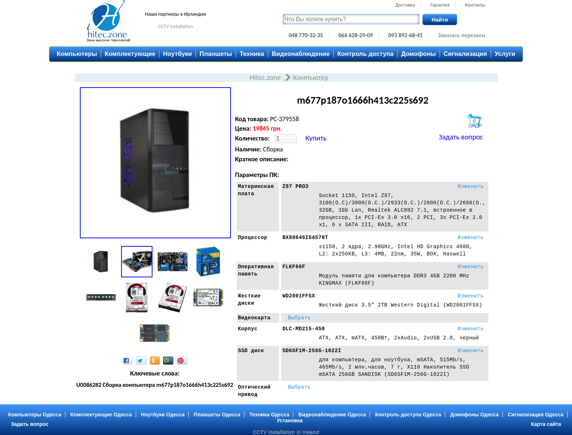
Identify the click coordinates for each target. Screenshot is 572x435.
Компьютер (310, 77)
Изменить (470, 186)
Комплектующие (130, 53)
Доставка (405, 5)
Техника (252, 53)
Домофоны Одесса (474, 414)
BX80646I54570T (305, 237)
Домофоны (418, 53)
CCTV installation (175, 26)
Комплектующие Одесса (101, 414)
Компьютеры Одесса (34, 414)
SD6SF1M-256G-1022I (311, 351)
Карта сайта (546, 424)
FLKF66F (293, 267)
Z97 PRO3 (295, 186)
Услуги (505, 53)
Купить (315, 138)
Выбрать (299, 318)
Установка (290, 420)
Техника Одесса (270, 414)
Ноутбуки (177, 53)
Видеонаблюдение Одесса (332, 414)
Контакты (475, 5)
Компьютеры (77, 53)
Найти (440, 19)
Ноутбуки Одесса (163, 414)
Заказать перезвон (461, 35)
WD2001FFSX (298, 296)
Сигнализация (465, 53)
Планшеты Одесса (217, 414)
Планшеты (216, 53)
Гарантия (440, 5)
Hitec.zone (266, 77)
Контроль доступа (365, 53)
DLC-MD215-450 (303, 329)
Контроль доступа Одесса (408, 414)
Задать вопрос (461, 136)
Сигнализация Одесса (536, 414)
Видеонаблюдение (301, 53)
